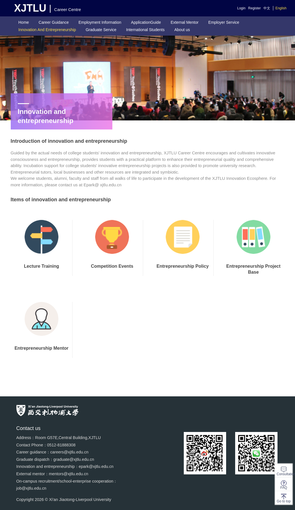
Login (241, 8)
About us (182, 29)
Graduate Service (101, 29)
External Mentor (184, 22)
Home (23, 22)
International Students (145, 29)
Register (254, 8)
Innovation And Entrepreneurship (47, 29)
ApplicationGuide (146, 22)
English (281, 8)
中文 (266, 8)
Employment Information (99, 22)
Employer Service (223, 22)
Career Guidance (54, 22)
